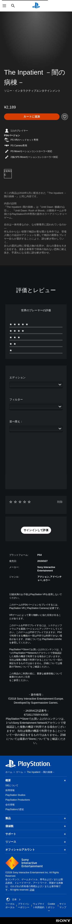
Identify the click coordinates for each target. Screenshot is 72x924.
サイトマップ (62, 906)
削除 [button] (60, 501)
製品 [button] (36, 818)
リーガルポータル (10, 906)
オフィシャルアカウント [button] (36, 849)
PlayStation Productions (17, 800)
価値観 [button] (36, 826)
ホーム (8, 772)
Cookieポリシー (51, 907)
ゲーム (19, 772)
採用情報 (10, 790)
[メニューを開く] (4, 5)
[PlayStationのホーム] (36, 6)
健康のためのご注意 (19, 676)
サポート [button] (36, 834)
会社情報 (10, 804)
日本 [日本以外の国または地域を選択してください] (13, 899)
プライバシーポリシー (23, 906)
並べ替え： (16, 421)
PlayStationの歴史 (14, 809)
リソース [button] (36, 842)
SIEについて (11, 785)
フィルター (16, 399)
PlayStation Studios (15, 795)
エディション (17, 377)
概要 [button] (36, 780)
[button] (36, 530)
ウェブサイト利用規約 (38, 906)
